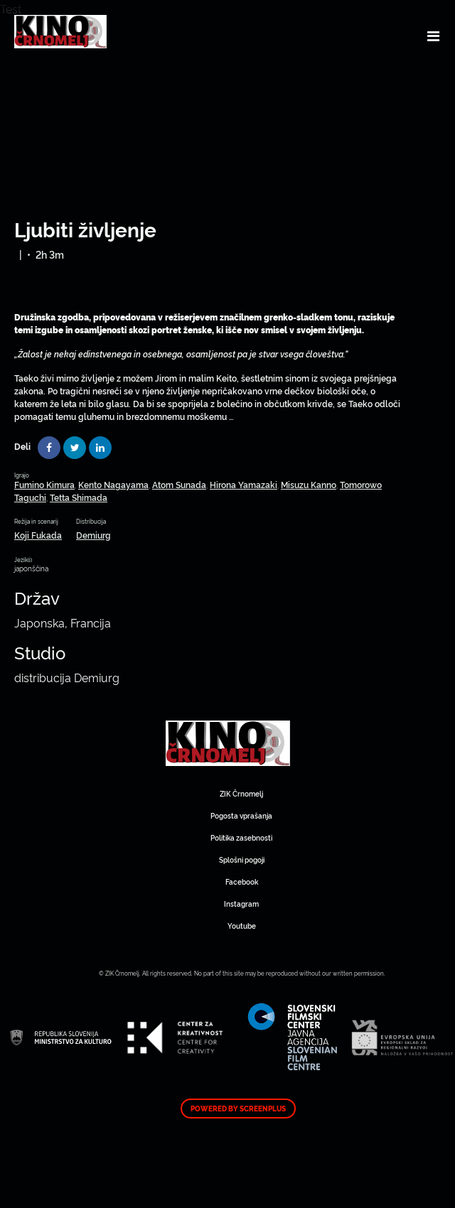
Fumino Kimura (44, 484)
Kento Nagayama (113, 484)
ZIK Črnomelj (241, 793)
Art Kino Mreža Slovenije (228, 743)
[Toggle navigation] (433, 35)
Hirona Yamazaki (243, 484)
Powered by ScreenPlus (238, 1108)
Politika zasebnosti (241, 837)
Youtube (242, 925)
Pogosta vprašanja (241, 815)
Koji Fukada (38, 535)
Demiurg (93, 535)
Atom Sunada (179, 484)
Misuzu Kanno (308, 484)
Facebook (241, 881)
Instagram (241, 903)
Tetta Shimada (78, 497)
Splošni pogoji (241, 859)
